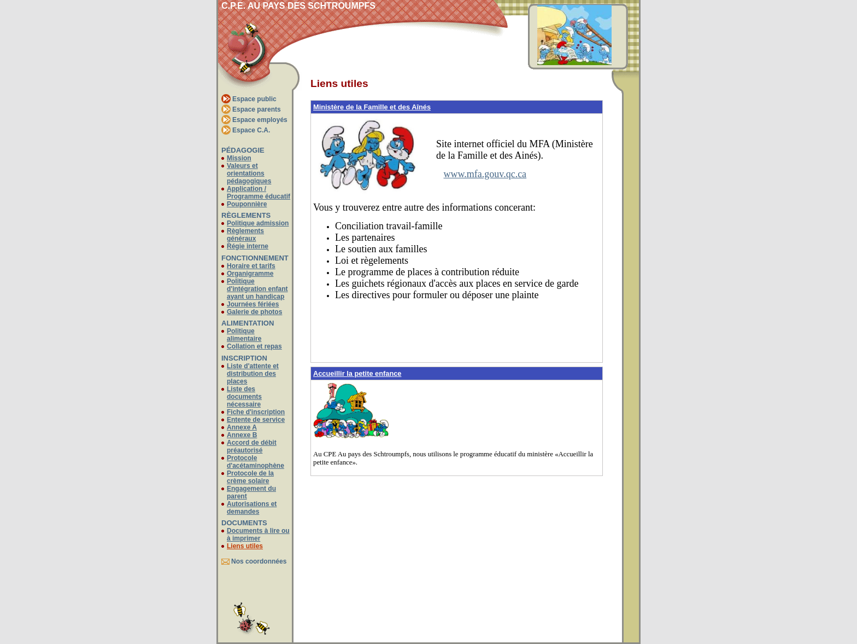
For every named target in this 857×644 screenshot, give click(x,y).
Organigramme (250, 273)
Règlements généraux (245, 234)
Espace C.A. (251, 130)
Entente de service (256, 419)
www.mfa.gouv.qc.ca (485, 174)
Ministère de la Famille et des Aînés (372, 107)
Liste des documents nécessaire (244, 396)
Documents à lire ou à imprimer (258, 534)
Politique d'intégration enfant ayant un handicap (257, 288)
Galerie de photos (254, 312)
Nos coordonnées (258, 561)
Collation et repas (254, 346)
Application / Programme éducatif (258, 192)
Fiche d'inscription (256, 412)
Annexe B (242, 435)
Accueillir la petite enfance (357, 373)
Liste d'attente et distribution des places (253, 373)
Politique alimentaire (244, 335)
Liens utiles (245, 546)
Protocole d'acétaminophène (255, 461)
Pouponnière (247, 204)
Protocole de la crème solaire (250, 477)
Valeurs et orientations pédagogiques (249, 173)
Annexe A (242, 427)
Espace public (254, 99)
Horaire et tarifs (251, 266)
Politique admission (258, 223)
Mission (239, 158)
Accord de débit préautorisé (252, 446)
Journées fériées (253, 304)
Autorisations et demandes (252, 507)
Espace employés (259, 120)
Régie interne (247, 246)
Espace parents (256, 109)
